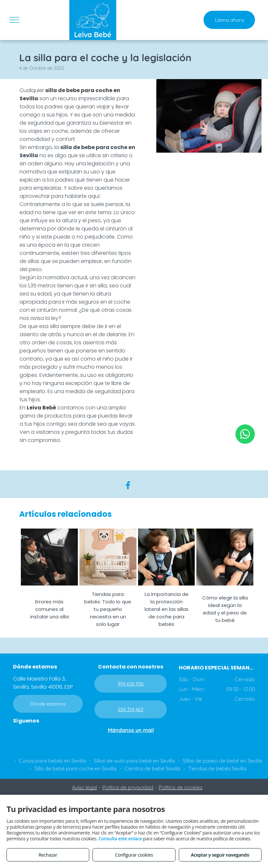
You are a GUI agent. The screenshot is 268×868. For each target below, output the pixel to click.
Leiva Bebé (41, 407)
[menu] (14, 19)
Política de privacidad (127, 787)
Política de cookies (180, 787)
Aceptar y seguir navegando (220, 855)
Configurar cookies (134, 855)
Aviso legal (84, 787)
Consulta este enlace (120, 838)
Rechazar (48, 855)
